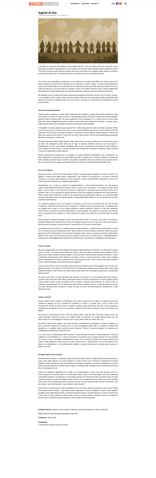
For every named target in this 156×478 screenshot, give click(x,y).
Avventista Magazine (48, 15)
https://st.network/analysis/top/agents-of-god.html (60, 413)
